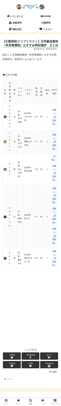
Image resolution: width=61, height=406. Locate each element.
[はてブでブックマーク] (49, 356)
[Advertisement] (30, 313)
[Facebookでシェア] (31, 356)
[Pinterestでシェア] (49, 364)
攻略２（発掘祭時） (54, 173)
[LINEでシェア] (31, 364)
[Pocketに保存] (12, 364)
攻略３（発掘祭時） (54, 235)
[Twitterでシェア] (12, 356)
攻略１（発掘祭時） (54, 117)
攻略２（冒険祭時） (54, 215)
